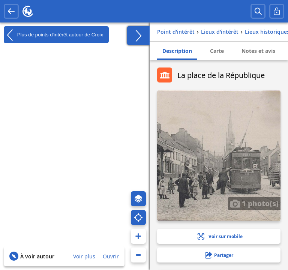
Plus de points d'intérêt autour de (53, 35)
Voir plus (84, 256)
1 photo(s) (254, 203)
